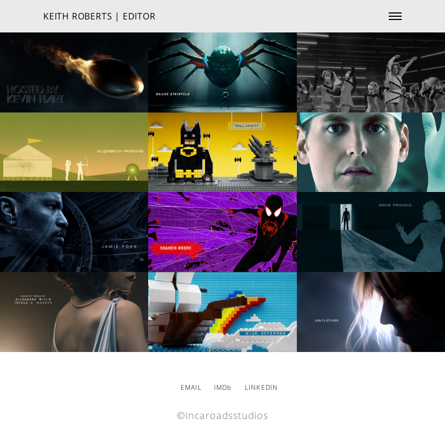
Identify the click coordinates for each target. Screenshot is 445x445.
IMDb (223, 387)
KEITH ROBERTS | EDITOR (99, 16)
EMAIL (191, 387)
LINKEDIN (261, 387)
